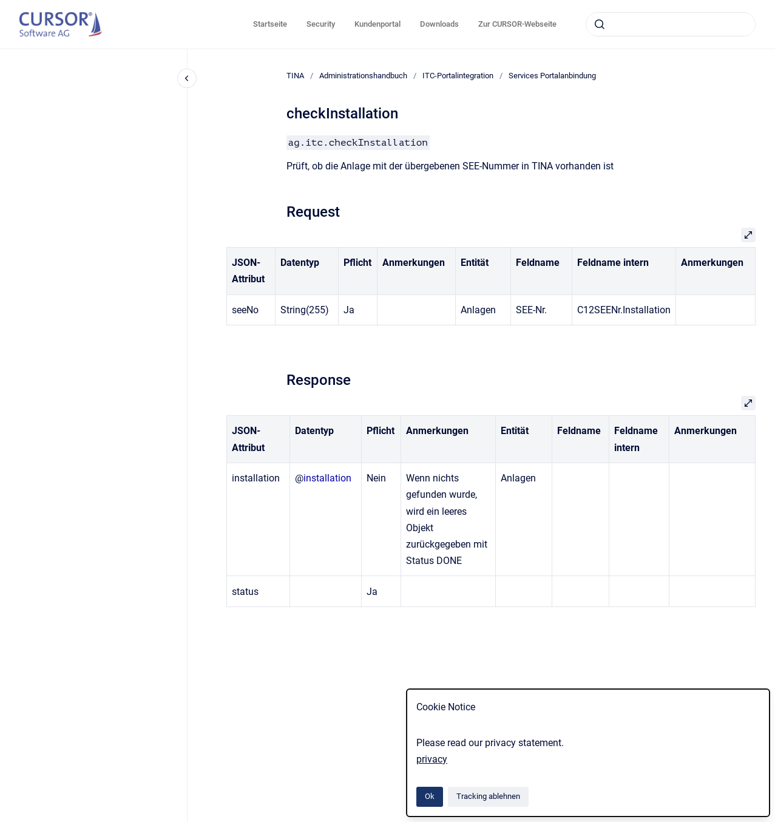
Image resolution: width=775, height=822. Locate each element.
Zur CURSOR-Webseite (517, 24)
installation (327, 478)
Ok (430, 796)
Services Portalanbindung (552, 75)
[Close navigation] (187, 78)
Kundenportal (377, 24)
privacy (431, 759)
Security (320, 24)
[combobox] (670, 24)
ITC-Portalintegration (457, 75)
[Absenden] (599, 24)
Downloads (439, 24)
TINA (295, 75)
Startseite (270, 24)
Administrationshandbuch (363, 75)
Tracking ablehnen (488, 796)
